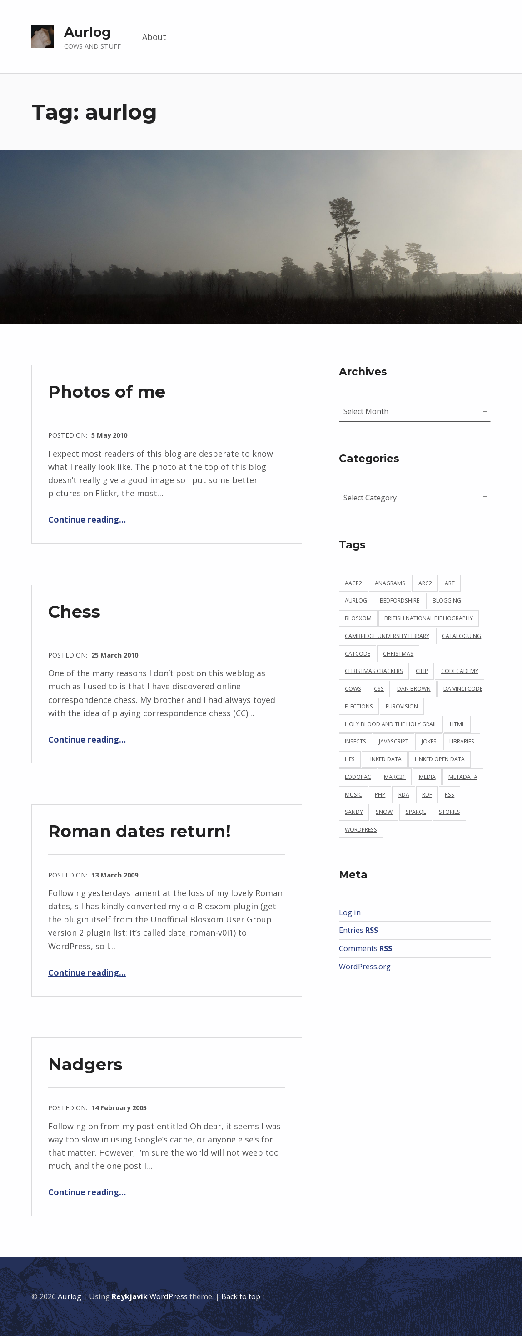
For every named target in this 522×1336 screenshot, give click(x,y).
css (379, 689)
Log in (350, 912)
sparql (416, 812)
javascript (393, 741)
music (353, 794)
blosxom (358, 618)
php (380, 794)
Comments (365, 948)
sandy (354, 812)
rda (403, 794)
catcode (357, 654)
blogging (447, 600)
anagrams (390, 583)
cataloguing (461, 636)
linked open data (440, 759)
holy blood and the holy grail (391, 724)
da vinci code (462, 689)
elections (359, 706)
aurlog (356, 600)
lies (350, 759)
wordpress (361, 829)
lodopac (358, 777)
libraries (461, 741)
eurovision (402, 706)
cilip (422, 671)
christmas (398, 654)
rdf (427, 794)
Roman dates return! (139, 831)
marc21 (395, 777)
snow (384, 812)
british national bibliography (428, 618)
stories (449, 812)
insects (355, 741)
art (450, 583)
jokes (429, 741)
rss (449, 794)
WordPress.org (365, 967)
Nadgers (85, 1064)
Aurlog (87, 32)
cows (353, 689)
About (154, 36)
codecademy (459, 671)
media (427, 777)
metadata (462, 777)
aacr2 (353, 583)
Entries (358, 930)
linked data (385, 759)
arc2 (425, 583)
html (457, 724)
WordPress (168, 1296)
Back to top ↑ (243, 1296)
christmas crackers (374, 671)
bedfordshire (399, 600)
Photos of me (106, 391)
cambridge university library (387, 636)
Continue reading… (87, 519)
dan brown (414, 689)
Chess (74, 611)
